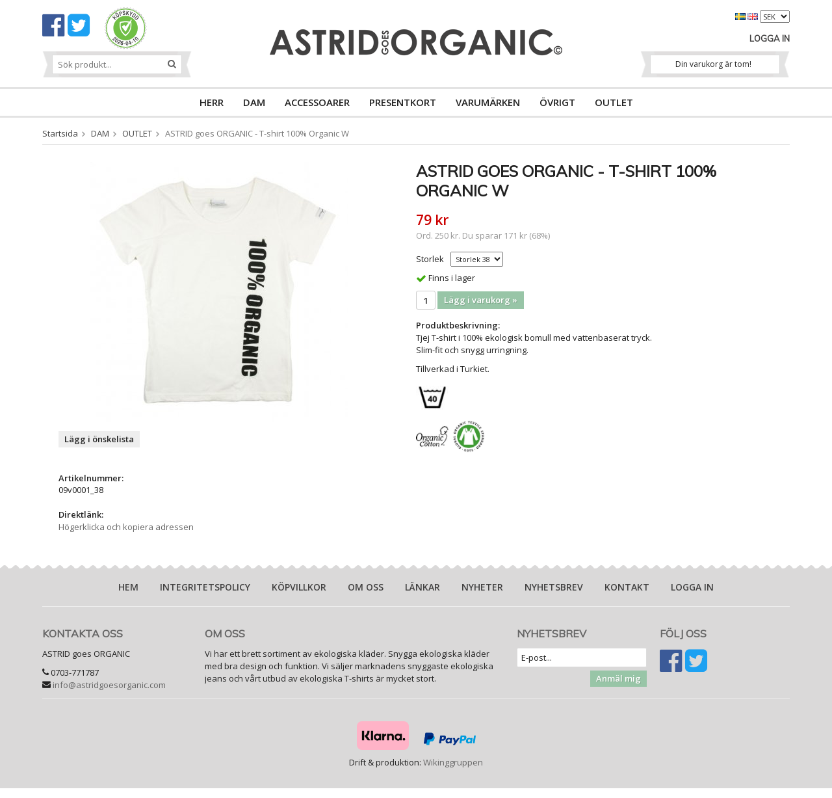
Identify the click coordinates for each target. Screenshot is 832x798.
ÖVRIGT (557, 102)
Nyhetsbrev (554, 587)
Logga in (769, 38)
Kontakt (626, 587)
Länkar (422, 587)
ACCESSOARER (317, 102)
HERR (212, 102)
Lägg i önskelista (99, 439)
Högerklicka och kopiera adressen (126, 527)
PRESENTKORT (402, 102)
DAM (254, 102)
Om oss (366, 587)
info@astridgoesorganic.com (109, 685)
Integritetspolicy (205, 587)
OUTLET (614, 102)
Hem (128, 587)
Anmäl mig (618, 678)
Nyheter (482, 587)
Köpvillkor (299, 587)
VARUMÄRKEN (488, 102)
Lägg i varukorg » (480, 300)
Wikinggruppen (453, 762)
